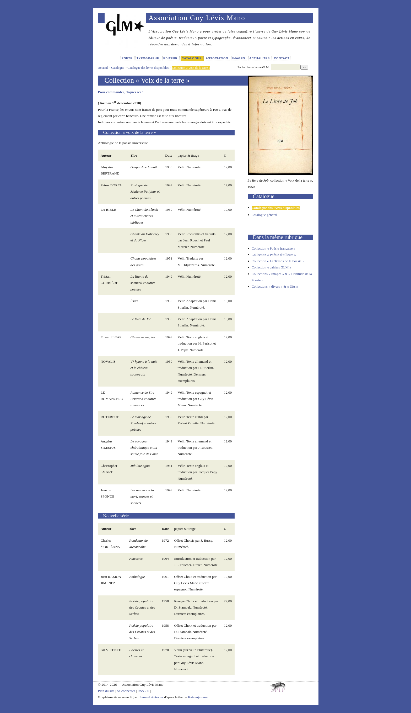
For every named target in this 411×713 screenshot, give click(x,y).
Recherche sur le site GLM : (253, 67)
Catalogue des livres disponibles (148, 68)
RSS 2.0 (143, 691)
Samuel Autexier (151, 697)
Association (217, 58)
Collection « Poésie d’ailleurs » (274, 255)
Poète (128, 58)
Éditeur (171, 58)
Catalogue (192, 58)
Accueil (103, 68)
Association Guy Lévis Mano (197, 18)
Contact (281, 58)
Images (239, 58)
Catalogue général (264, 215)
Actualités (260, 58)
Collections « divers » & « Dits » (275, 286)
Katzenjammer (198, 697)
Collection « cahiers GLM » (271, 267)
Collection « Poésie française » (273, 248)
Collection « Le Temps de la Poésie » (278, 261)
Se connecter (126, 691)
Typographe (148, 58)
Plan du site (106, 691)
